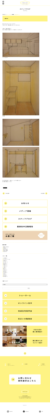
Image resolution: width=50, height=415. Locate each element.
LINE (42, 411)
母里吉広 (4, 269)
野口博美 (4, 275)
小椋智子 (4, 265)
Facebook (11, 411)
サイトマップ (43, 365)
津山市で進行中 (5, 249)
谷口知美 (4, 272)
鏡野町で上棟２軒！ (6, 246)
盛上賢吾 (4, 271)
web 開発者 (4, 258)
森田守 (4, 268)
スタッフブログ (8, 14)
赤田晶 (4, 273)
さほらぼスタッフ (17, 14)
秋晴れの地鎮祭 (5, 250)
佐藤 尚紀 (4, 263)
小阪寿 (4, 267)
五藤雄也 (4, 260)
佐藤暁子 (4, 264)
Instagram (27, 411)
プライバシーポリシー (11, 365)
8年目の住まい (5, 251)
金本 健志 (4, 276)
